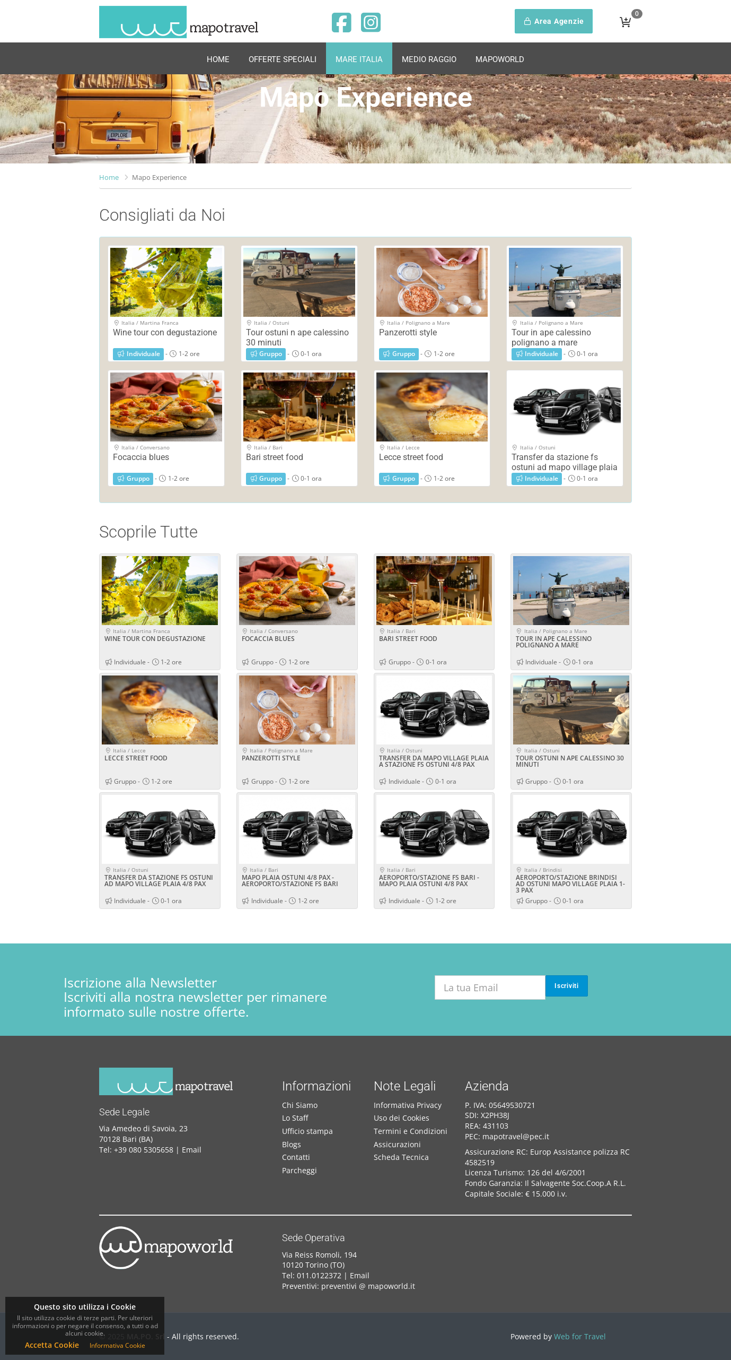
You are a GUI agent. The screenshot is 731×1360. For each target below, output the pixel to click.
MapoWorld (499, 59)
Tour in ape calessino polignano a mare (551, 337)
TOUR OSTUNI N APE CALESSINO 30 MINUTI (570, 761)
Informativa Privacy (408, 1105)
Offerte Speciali (282, 59)
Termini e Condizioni (410, 1131)
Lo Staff (295, 1118)
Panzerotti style (408, 332)
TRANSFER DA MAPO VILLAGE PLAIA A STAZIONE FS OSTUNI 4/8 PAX (434, 761)
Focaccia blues (141, 457)
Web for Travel (580, 1336)
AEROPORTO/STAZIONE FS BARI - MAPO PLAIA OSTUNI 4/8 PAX (429, 880)
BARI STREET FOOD (408, 638)
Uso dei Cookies (401, 1118)
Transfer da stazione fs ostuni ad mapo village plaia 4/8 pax (565, 467)
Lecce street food (411, 457)
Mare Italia (359, 59)
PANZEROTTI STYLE (271, 758)
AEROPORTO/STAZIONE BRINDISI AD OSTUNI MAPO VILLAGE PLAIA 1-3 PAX (570, 884)
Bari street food (274, 457)
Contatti (296, 1157)
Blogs (291, 1144)
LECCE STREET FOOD (136, 758)
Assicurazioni (397, 1144)
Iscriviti (566, 986)
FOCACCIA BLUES (268, 638)
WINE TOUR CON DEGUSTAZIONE (155, 638)
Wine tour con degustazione (165, 332)
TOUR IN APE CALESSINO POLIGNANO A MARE (554, 641)
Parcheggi (299, 1170)
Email (191, 1150)
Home (218, 59)
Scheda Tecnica (401, 1157)
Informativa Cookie (117, 1345)
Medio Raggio (429, 59)
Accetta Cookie (52, 1345)
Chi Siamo (300, 1105)
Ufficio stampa (307, 1131)
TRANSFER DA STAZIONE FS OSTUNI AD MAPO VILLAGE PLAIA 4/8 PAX (158, 880)
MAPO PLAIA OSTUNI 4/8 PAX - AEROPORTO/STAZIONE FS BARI (290, 880)
